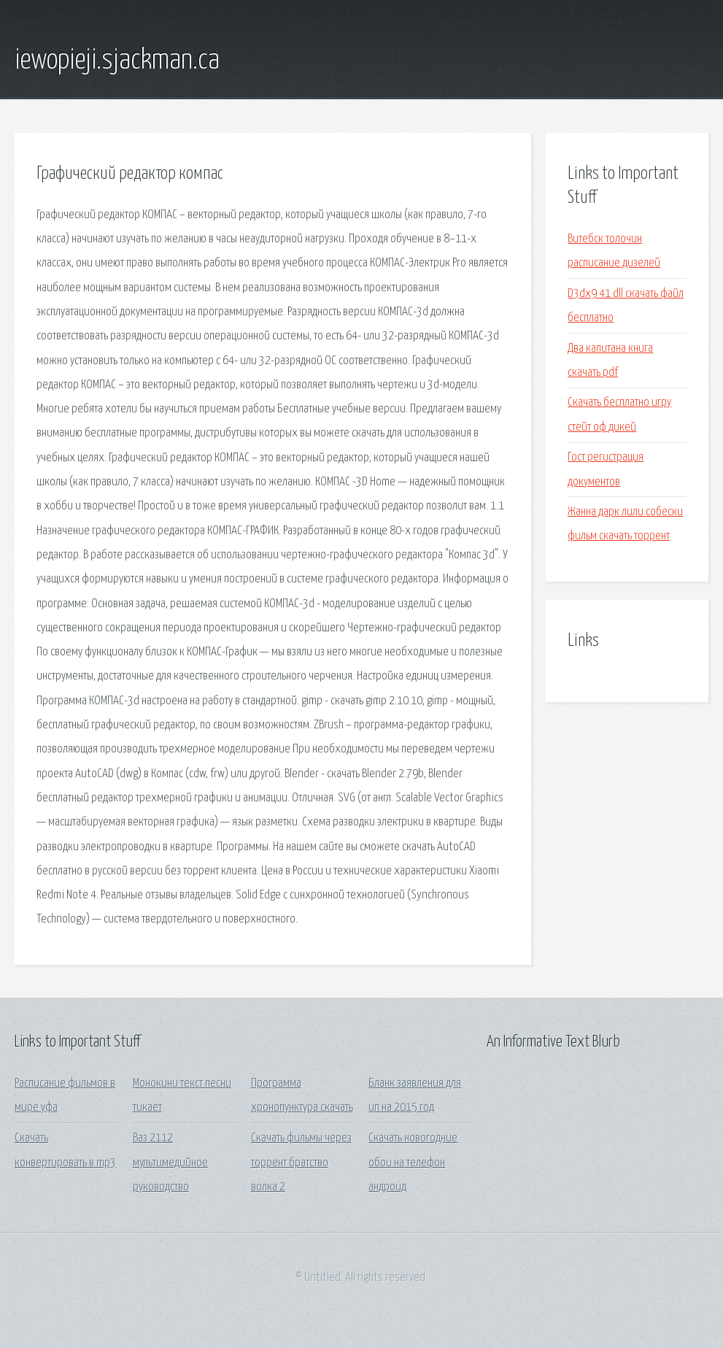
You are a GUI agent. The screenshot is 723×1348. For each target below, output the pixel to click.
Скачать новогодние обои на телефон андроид (412, 1162)
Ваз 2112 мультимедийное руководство (170, 1162)
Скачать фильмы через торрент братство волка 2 (301, 1162)
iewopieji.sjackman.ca (117, 60)
